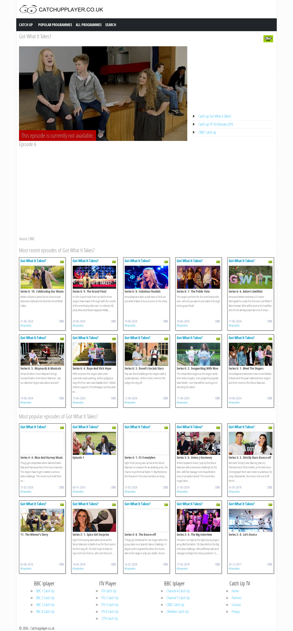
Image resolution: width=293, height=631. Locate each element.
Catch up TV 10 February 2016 (215, 124)
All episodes (25, 325)
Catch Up (26, 24)
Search (110, 24)
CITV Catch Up (109, 618)
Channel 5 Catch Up (178, 597)
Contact (236, 604)
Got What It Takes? (35, 36)
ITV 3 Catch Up (109, 604)
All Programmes (89, 24)
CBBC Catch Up (175, 604)
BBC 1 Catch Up (45, 590)
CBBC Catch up (207, 132)
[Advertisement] (103, 182)
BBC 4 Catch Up (45, 611)
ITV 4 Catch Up (109, 611)
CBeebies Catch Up (177, 611)
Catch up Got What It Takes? (214, 116)
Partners (236, 597)
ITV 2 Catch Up (109, 597)
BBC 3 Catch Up (45, 604)
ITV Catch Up (108, 590)
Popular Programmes (55, 24)
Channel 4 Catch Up (178, 590)
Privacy (236, 611)
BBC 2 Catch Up (45, 597)
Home (235, 590)
